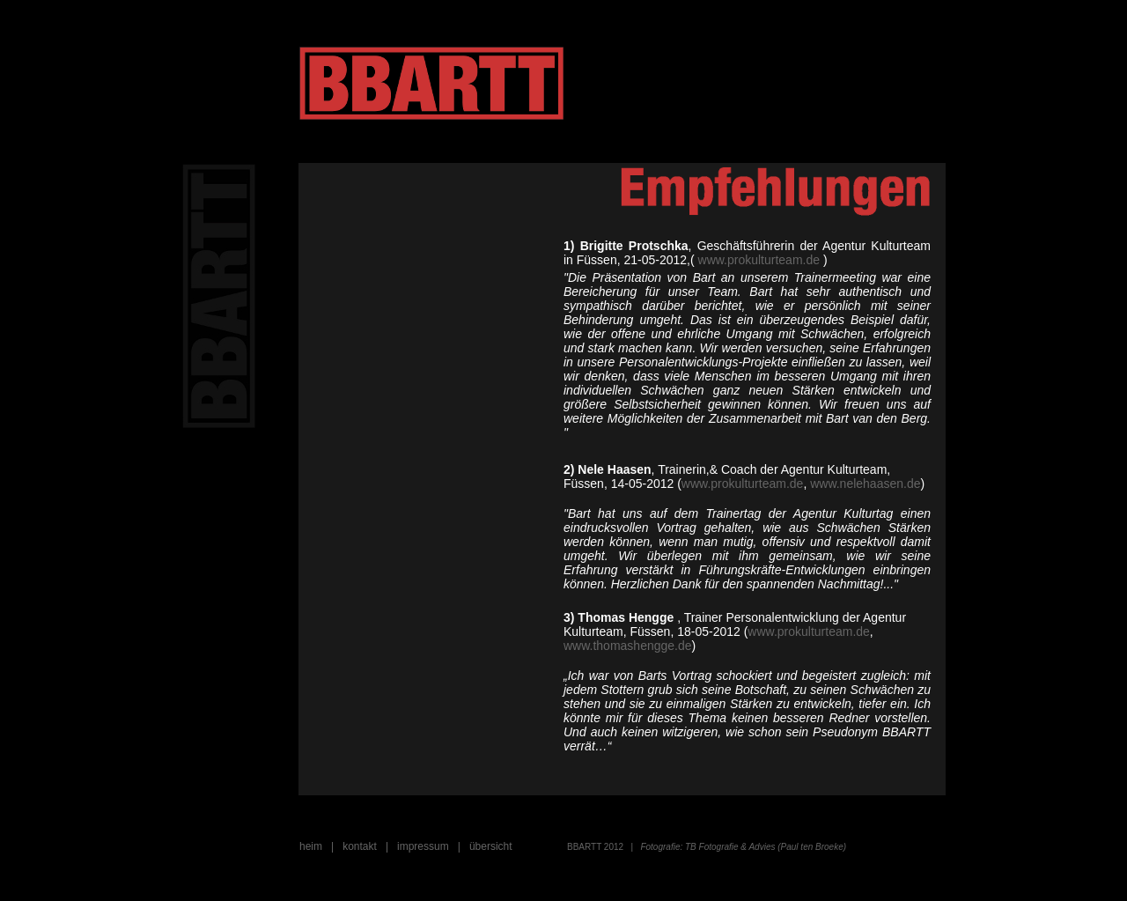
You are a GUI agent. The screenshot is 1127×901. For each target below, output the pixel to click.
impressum (423, 846)
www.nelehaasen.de (865, 483)
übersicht (490, 846)
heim (310, 846)
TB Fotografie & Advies (728, 847)
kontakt (360, 846)
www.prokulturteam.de (759, 260)
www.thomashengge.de (628, 646)
